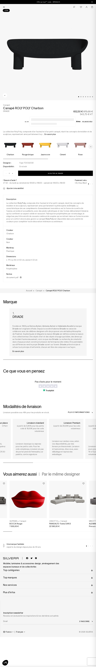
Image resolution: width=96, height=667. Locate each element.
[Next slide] (90, 146)
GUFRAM (13, 521)
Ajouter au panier (55, 173)
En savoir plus (87, 121)
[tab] (78, 96)
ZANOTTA (53, 521)
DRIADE (6, 111)
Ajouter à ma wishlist (13, 188)
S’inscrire (84, 621)
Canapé (22, 521)
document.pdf (13, 277)
